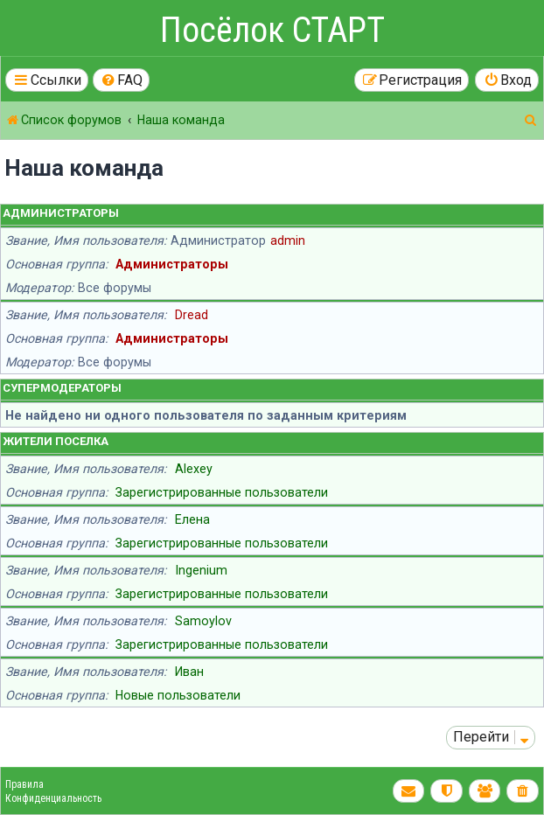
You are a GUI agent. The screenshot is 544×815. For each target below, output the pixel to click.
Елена (192, 519)
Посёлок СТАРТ (272, 30)
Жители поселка (55, 441)
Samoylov (203, 621)
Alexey (194, 469)
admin (287, 240)
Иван (189, 672)
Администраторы (61, 212)
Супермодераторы (62, 387)
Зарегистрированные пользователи (221, 492)
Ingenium (201, 570)
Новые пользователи (178, 695)
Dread (191, 315)
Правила (24, 784)
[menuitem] (121, 80)
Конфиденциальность (53, 798)
